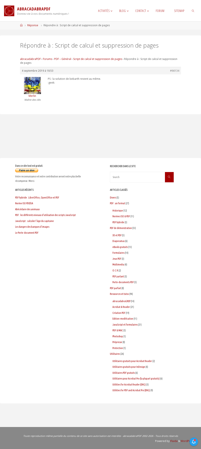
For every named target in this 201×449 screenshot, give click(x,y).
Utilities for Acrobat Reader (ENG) (129, 384)
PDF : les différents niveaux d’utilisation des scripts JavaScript (45, 215)
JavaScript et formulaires (125, 324)
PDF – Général (62, 59)
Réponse (32, 25)
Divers (113, 197)
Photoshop (117, 336)
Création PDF (118, 312)
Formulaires (118, 252)
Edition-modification (122, 318)
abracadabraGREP (121, 301)
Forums (47, 59)
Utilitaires (115, 353)
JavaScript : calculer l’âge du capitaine (34, 221)
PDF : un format (117, 203)
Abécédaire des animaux (27, 209)
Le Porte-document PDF (26, 232)
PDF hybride (118, 222)
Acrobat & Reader (121, 307)
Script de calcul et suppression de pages (97, 59)
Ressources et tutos (119, 294)
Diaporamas (118, 241)
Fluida (174, 441)
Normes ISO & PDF (121, 216)
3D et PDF (117, 235)
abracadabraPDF (30, 59)
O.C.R (115, 270)
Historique (117, 210)
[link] (193, 10)
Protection (117, 348)
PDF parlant (118, 276)
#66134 (174, 70)
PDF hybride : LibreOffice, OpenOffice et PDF (37, 197)
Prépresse (117, 342)
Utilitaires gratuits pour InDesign (128, 366)
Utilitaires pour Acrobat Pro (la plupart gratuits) (136, 378)
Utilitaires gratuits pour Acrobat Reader (132, 361)
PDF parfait (115, 288)
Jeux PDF (116, 258)
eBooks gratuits (120, 247)
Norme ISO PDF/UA (24, 203)
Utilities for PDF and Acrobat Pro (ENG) (131, 390)
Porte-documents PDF (123, 282)
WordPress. (188, 441)
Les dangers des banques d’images (32, 226)
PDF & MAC (117, 330)
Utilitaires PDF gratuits (123, 372)
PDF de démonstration (121, 228)
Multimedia (118, 264)
